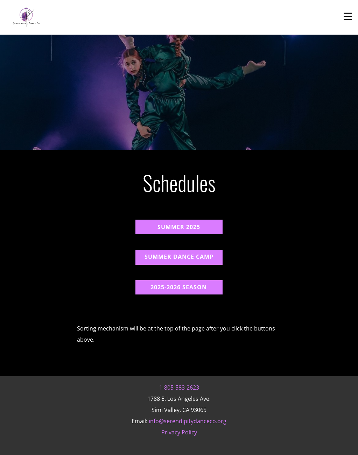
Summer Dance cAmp (179, 257)
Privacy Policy (179, 432)
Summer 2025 (178, 227)
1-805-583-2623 (179, 387)
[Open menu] (348, 16)
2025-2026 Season (178, 287)
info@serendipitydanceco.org (187, 421)
